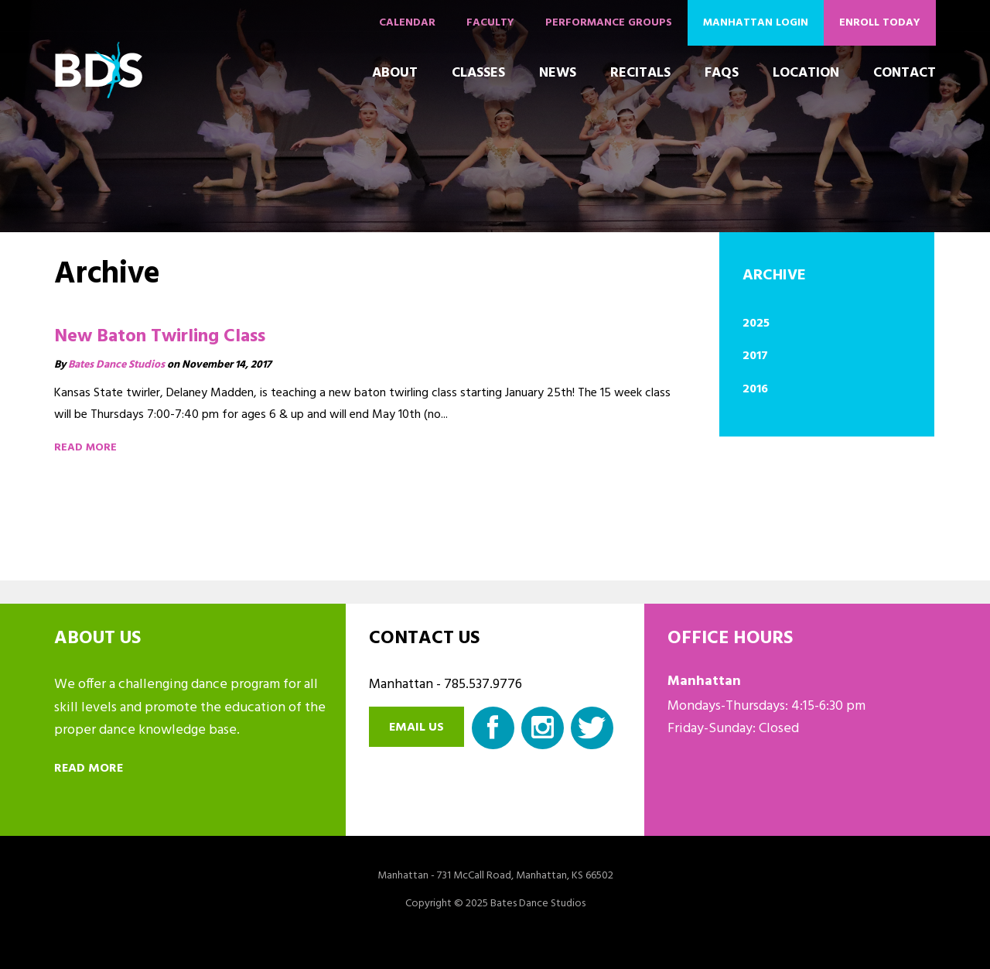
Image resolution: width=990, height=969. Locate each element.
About (395, 73)
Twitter (592, 728)
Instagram (542, 728)
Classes (478, 73)
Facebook (493, 728)
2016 (755, 389)
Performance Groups (608, 23)
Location (806, 73)
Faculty (490, 23)
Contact (904, 73)
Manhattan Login (755, 23)
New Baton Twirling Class (159, 336)
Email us (416, 727)
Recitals (640, 73)
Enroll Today (879, 23)
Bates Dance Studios (116, 365)
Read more (85, 448)
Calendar (407, 23)
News (557, 73)
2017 (755, 356)
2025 (756, 323)
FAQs (722, 73)
